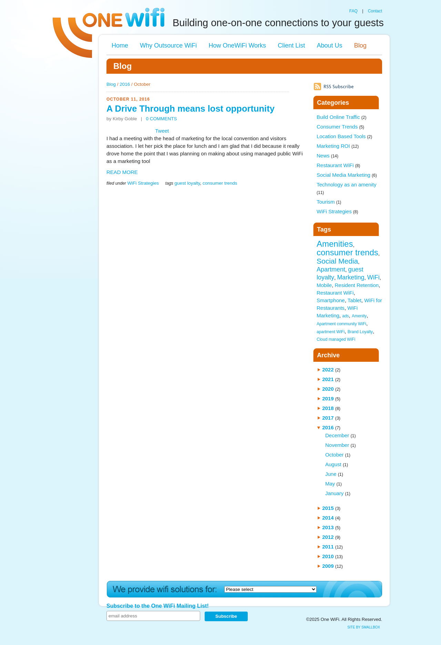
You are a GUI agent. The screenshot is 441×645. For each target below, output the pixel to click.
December (337, 435)
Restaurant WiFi (338, 165)
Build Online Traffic (341, 117)
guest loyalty (187, 183)
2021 (328, 379)
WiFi (373, 277)
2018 (328, 408)
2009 (328, 566)
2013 (328, 527)
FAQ (353, 11)
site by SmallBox (363, 627)
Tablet (354, 300)
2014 (328, 518)
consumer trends (220, 183)
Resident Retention (357, 285)
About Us (329, 45)
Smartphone (331, 300)
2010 (328, 556)
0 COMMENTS (161, 118)
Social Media (337, 261)
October (334, 455)
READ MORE (122, 172)
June (331, 474)
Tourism (329, 202)
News (327, 155)
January (334, 493)
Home (120, 45)
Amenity (359, 316)
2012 (328, 537)
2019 (328, 398)
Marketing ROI (338, 146)
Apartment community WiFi (341, 323)
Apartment (331, 269)
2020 (328, 389)
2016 (125, 84)
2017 (328, 418)
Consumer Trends (340, 127)
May (330, 484)
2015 (328, 508)
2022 (328, 369)
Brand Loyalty (360, 331)
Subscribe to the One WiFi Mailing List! (157, 606)
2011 (328, 547)
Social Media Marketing (347, 175)
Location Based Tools (344, 136)
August (333, 464)
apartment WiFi (331, 331)
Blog (360, 45)
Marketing (350, 277)
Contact (375, 11)
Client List (291, 45)
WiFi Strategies (143, 183)
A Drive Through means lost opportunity (190, 108)
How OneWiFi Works (237, 45)
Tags (324, 229)
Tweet (162, 131)
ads (345, 316)
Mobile (324, 285)
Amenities (335, 243)
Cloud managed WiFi (336, 339)
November (337, 445)
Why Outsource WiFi (168, 45)
